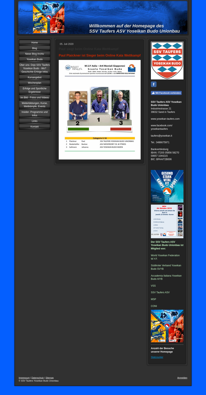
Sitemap (50, 377)
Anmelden (182, 377)
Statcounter (157, 357)
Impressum (24, 377)
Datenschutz (37, 377)
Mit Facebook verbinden (166, 93)
